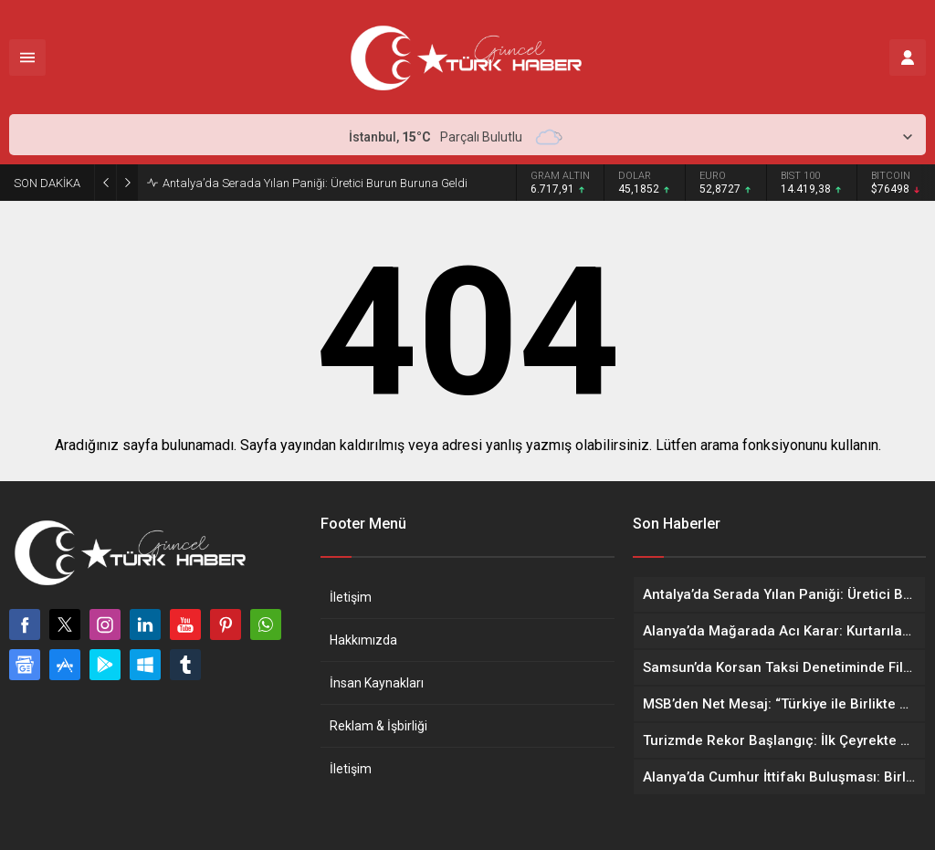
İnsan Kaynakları (377, 683)
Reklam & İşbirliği (378, 726)
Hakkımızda (363, 640)
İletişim (351, 597)
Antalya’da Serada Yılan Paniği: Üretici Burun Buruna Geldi (315, 183)
